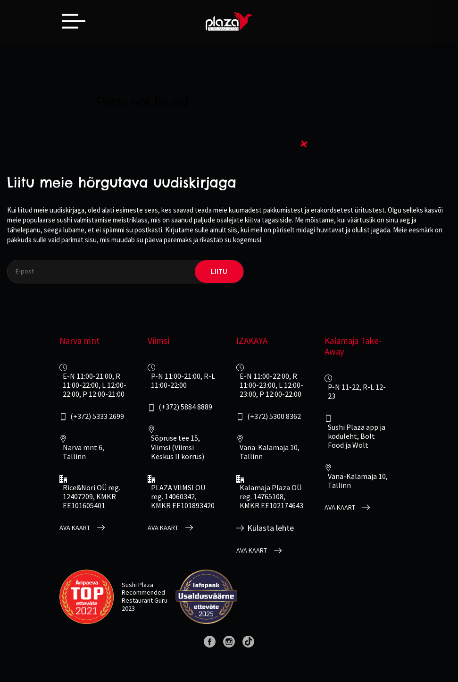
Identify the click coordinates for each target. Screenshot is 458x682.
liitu (219, 271)
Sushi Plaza (137, 584)
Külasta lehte (270, 528)
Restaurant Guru (144, 600)
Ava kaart (74, 528)
